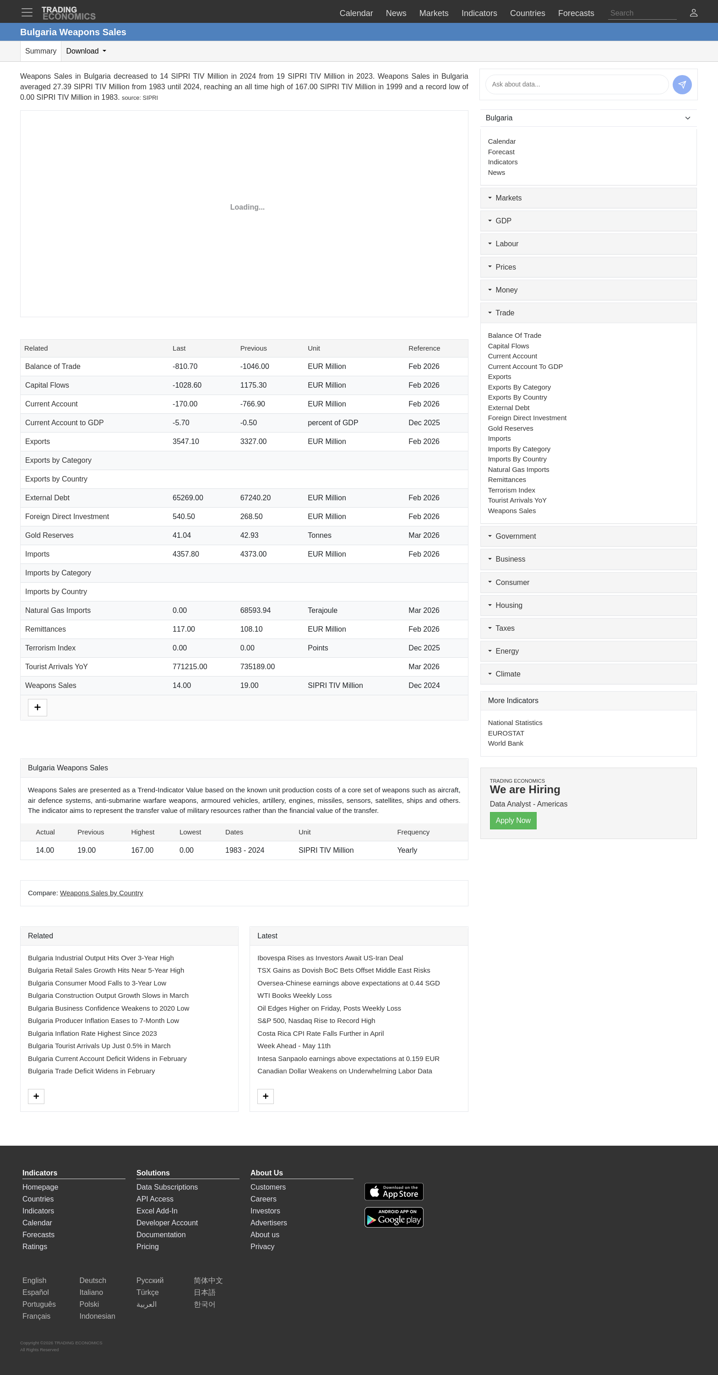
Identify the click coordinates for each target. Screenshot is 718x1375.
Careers (263, 1199)
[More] (37, 707)
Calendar (502, 141)
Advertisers (268, 1223)
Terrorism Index (50, 648)
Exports (37, 441)
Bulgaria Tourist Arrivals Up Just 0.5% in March (99, 1046)
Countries (38, 1199)
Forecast (501, 152)
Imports (37, 554)
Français (36, 1316)
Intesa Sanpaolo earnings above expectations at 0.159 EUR (348, 1058)
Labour (503, 243)
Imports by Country (56, 591)
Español (35, 1292)
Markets (505, 198)
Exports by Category (58, 460)
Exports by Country (56, 479)
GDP (500, 221)
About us (264, 1235)
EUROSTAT (506, 733)
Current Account (51, 404)
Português (39, 1304)
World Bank (505, 743)
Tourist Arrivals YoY (56, 667)
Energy (503, 651)
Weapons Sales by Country (101, 893)
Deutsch (93, 1280)
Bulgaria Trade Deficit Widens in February (91, 1071)
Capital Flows (47, 385)
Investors (265, 1211)
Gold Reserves (49, 535)
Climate (504, 674)
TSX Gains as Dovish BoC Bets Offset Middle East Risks (343, 970)
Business (507, 559)
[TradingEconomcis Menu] (29, 12)
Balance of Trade (53, 366)
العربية (146, 1304)
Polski (89, 1304)
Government (512, 536)
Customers (268, 1187)
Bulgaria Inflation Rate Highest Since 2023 (92, 1033)
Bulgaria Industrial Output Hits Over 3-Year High (101, 958)
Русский (149, 1280)
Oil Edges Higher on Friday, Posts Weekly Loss (329, 1008)
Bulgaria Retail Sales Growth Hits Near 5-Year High (106, 970)
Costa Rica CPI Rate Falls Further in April (320, 1033)
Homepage (40, 1187)
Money (503, 290)
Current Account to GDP (64, 423)
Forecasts (38, 1235)
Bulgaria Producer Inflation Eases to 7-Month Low (103, 1020)
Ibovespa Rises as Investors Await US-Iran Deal (330, 958)
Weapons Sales (50, 685)
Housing (505, 605)
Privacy (262, 1246)
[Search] (642, 13)
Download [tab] (83, 51)
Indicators (503, 162)
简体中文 (208, 1280)
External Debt (47, 498)
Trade (501, 313)
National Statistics (515, 722)
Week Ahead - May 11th (294, 1046)
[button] (694, 14)
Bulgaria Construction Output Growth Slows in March (108, 995)
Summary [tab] (40, 51)
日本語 (205, 1292)
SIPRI (150, 97)
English (34, 1280)
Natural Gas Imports (58, 610)
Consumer (509, 582)
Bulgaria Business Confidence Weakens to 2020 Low (108, 1008)
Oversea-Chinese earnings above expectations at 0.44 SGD (348, 983)
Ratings (34, 1246)
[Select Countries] (588, 118)
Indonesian (97, 1316)
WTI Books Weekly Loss (294, 995)
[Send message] (682, 84)
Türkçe (147, 1292)
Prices (502, 267)
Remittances (45, 629)
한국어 (205, 1304)
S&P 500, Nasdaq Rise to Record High (316, 1020)
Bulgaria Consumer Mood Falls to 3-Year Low (97, 983)
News (497, 172)
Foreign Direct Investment (67, 516)
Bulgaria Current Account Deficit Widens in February (107, 1058)
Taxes (501, 628)
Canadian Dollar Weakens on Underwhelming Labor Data (344, 1071)
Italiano (91, 1292)
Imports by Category (58, 573)
